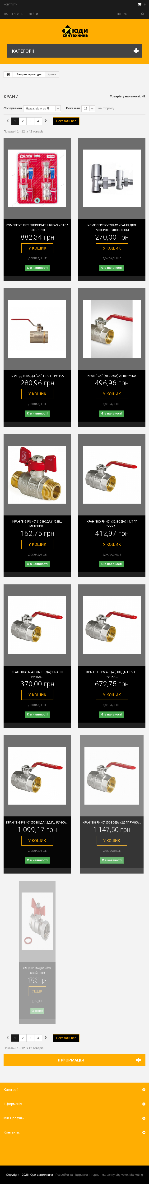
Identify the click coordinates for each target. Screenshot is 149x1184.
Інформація (71, 1060)
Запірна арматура (29, 74)
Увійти (33, 14)
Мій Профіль (14, 1118)
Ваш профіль (13, 14)
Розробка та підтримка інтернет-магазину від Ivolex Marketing (99, 1174)
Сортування (13, 108)
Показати (73, 108)
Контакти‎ (11, 4)
